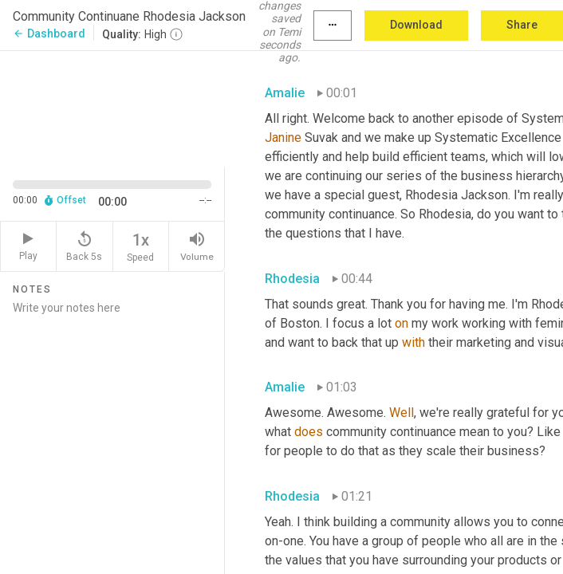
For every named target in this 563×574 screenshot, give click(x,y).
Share (521, 24)
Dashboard (49, 33)
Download (416, 24)
